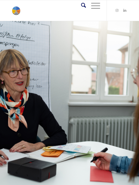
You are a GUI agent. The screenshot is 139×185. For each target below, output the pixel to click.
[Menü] (93, 5)
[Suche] (81, 5)
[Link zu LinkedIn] (125, 10)
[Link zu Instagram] (117, 10)
